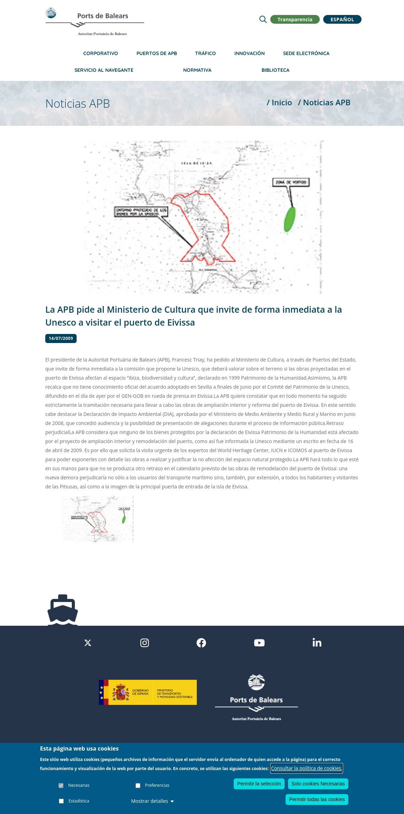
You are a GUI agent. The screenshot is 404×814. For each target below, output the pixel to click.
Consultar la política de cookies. (306, 768)
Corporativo (100, 53)
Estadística (79, 801)
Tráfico (205, 53)
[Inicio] (94, 21)
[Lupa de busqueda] (263, 19)
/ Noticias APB (324, 102)
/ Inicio (279, 102)
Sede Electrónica (306, 53)
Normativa (197, 70)
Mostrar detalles (152, 801)
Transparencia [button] (295, 19)
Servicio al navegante (104, 70)
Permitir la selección (259, 783)
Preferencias (157, 785)
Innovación (249, 53)
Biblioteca (275, 70)
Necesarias (79, 785)
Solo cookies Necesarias (318, 783)
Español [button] (342, 19)
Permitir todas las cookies (317, 799)
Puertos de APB (157, 53)
